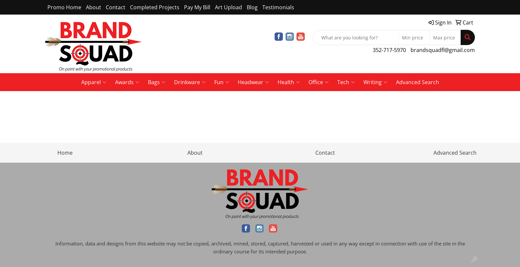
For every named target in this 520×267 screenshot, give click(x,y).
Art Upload (228, 7)
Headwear (253, 82)
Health (289, 82)
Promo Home (64, 7)
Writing (375, 82)
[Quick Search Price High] (445, 37)
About (93, 7)
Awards (127, 82)
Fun (221, 82)
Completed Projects (154, 7)
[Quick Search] (356, 37)
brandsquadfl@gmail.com (443, 50)
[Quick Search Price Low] (414, 37)
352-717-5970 (389, 50)
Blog (252, 7)
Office (318, 82)
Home (65, 152)
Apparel (93, 82)
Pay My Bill (197, 7)
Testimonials (278, 7)
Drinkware (190, 82)
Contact (115, 7)
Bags (156, 82)
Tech (346, 82)
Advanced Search (417, 82)
